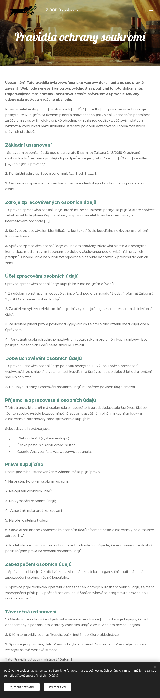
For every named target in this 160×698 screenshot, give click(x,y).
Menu (151, 10)
